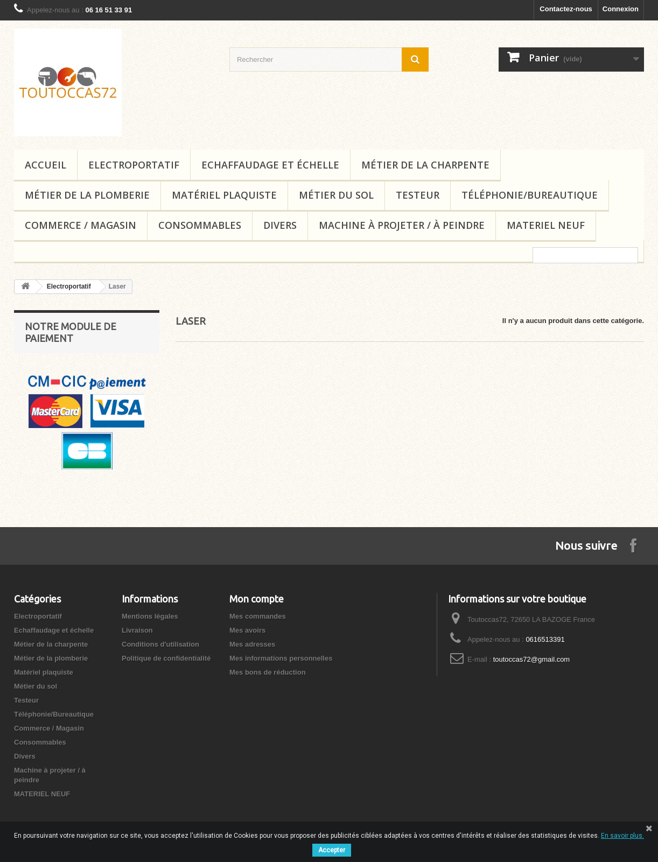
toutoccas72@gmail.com (531, 659)
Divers (280, 225)
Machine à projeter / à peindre (402, 225)
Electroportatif (133, 164)
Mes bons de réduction (267, 672)
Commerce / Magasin (80, 225)
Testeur (417, 194)
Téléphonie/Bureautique (529, 194)
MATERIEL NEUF (546, 225)
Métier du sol (336, 194)
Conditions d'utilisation (160, 644)
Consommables (199, 225)
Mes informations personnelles (280, 658)
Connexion (621, 9)
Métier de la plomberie (87, 194)
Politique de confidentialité (166, 658)
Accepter (331, 850)
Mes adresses (252, 644)
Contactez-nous (566, 9)
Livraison (137, 630)
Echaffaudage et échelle (270, 164)
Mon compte (256, 598)
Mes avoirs (247, 630)
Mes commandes (257, 616)
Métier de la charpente (425, 164)
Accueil (45, 164)
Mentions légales (150, 616)
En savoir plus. (622, 835)
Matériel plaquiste (224, 194)
